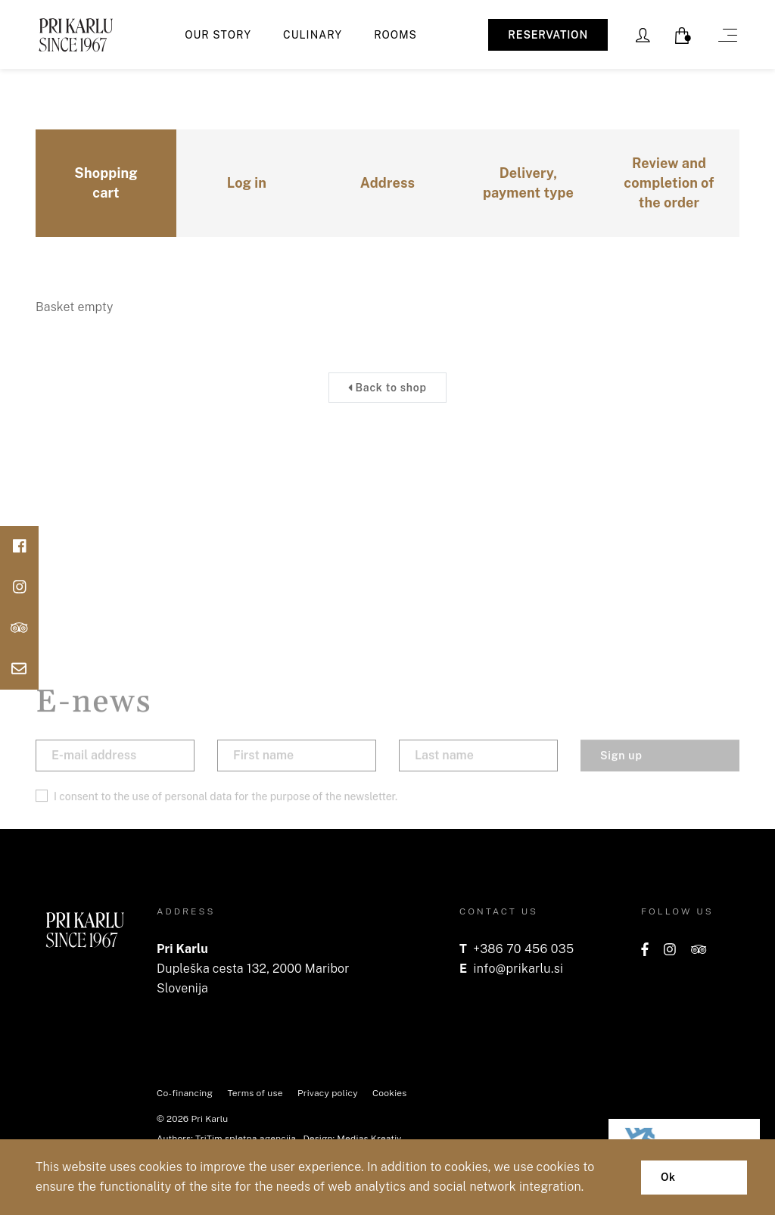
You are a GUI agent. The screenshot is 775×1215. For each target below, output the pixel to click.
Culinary (312, 35)
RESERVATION (548, 35)
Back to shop (387, 388)
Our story (218, 35)
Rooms (395, 35)
